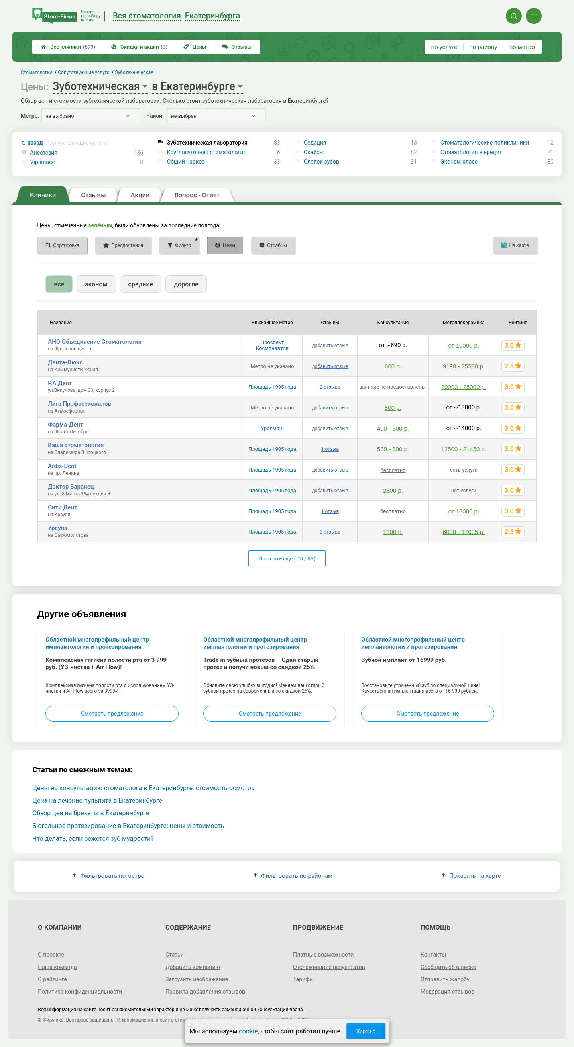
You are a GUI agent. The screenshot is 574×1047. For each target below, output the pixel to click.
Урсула (57, 528)
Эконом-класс (459, 161)
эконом (96, 284)
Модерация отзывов (447, 991)
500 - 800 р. (393, 449)
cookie (248, 1031)
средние (140, 284)
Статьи (174, 954)
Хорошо (365, 1031)
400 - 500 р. (393, 428)
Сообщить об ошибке (448, 967)
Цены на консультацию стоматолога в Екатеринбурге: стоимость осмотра (143, 788)
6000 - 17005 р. (464, 531)
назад (68, 143)
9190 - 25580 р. (464, 366)
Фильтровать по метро (108, 875)
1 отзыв (330, 449)
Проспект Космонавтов (272, 345)
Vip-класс (42, 162)
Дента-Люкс (65, 362)
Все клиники (68, 47)
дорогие (186, 284)
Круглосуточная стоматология (206, 152)
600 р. (393, 366)
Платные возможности (323, 954)
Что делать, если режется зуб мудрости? (93, 838)
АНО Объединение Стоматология (95, 341)
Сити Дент (62, 507)
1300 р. (393, 531)
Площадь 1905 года (272, 387)
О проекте (51, 954)
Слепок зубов (321, 161)
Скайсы (314, 152)
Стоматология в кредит (471, 152)
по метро (522, 47)
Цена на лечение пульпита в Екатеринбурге (97, 800)
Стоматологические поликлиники (484, 142)
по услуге (444, 47)
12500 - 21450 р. (463, 449)
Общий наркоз (186, 161)
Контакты (433, 954)
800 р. (393, 407)
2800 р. (393, 490)
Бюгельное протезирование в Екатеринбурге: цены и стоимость (128, 826)
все (59, 284)
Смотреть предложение (112, 713)
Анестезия (43, 152)
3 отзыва (330, 532)
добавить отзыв (330, 345)
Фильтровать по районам (293, 875)
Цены (194, 47)
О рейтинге (52, 979)
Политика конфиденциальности (80, 991)
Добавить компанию (192, 967)
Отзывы (237, 47)
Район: (155, 116)
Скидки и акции (139, 47)
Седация (315, 142)
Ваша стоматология (76, 445)
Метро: (30, 116)
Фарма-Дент (65, 424)
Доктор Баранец (71, 486)
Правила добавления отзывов (205, 991)
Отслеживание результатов (329, 967)
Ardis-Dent (62, 466)
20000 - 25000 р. (463, 387)
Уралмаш (272, 428)
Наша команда (57, 967)
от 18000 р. (463, 511)
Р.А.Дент (60, 383)
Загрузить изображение (196, 979)
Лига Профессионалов (79, 403)
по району (483, 47)
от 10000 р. (463, 345)
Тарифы (303, 979)
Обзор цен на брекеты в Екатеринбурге (90, 813)
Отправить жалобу (445, 979)
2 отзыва (330, 387)
